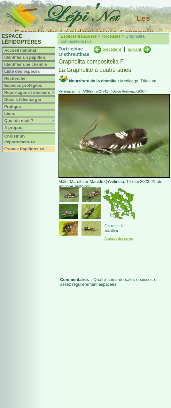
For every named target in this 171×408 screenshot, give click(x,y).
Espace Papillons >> (24, 149)
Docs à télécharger (22, 99)
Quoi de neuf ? (29, 121)
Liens (9, 113)
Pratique (12, 106)
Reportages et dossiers (29, 92)
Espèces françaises (79, 36)
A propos (13, 127)
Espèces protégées (23, 85)
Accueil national (20, 50)
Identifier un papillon (24, 57)
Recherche (14, 78)
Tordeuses (110, 36)
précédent (111, 49)
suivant (135, 49)
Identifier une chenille (25, 64)
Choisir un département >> (19, 139)
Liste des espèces (22, 71)
